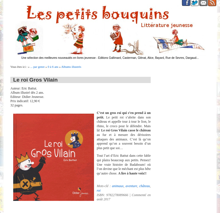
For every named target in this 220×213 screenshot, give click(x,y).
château (144, 186)
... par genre (37, 66)
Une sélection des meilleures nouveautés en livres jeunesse (58, 57)
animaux (117, 186)
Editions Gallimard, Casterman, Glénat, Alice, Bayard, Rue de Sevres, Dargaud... (148, 57)
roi (99, 190)
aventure (131, 186)
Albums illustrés (71, 66)
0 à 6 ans (53, 66)
